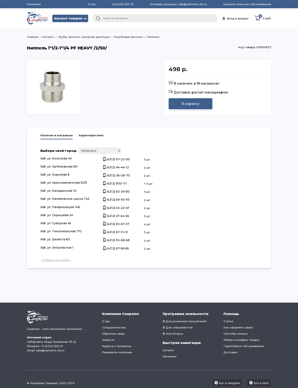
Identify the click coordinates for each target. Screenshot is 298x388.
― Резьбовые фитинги (126, 36)
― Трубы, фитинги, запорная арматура (81, 36)
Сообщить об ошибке (56, 260)
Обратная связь (113, 333)
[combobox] (155, 18)
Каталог (168, 350)
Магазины (34, 4)
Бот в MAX (259, 383)
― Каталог (46, 36)
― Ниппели (151, 36)
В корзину (190, 104)
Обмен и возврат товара (241, 339)
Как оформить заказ (238, 327)
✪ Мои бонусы (173, 333)
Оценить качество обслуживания (247, 4)
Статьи (228, 321)
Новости (108, 339)
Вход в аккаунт (238, 18)
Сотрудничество (114, 327)
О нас (92, 4)
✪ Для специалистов (178, 327)
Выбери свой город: (58, 150)
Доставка (230, 352)
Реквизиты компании (117, 352)
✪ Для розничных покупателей (185, 321)
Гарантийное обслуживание (243, 346)
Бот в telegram (227, 383)
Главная (32, 36)
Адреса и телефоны (116, 346)
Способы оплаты (235, 333)
